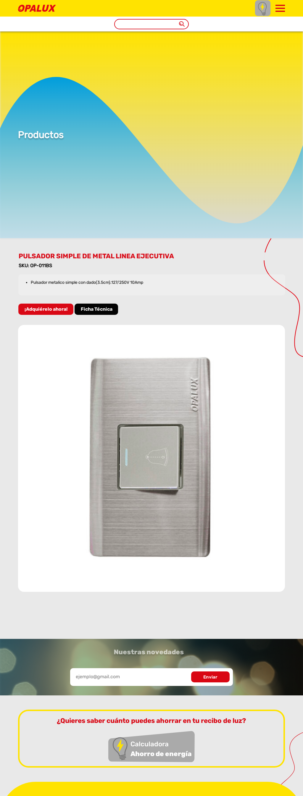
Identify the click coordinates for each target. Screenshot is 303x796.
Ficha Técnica (97, 309)
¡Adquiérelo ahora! (47, 309)
